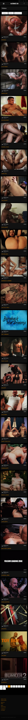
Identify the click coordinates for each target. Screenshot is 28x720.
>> (4, 688)
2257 (2, 705)
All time (11, 13)
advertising (3, 706)
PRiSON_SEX (4, 93)
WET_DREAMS (4, 334)
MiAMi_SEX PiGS (5, 602)
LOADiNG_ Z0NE (5, 575)
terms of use (3, 699)
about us (3, 702)
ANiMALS (3, 39)
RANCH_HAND (5, 495)
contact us (3, 708)
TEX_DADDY (4, 200)
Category (5, 13)
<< (1, 686)
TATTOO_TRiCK (5, 307)
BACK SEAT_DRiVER (6, 548)
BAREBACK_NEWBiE (6, 280)
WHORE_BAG (4, 254)
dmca (2, 703)
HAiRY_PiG (4, 173)
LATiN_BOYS (4, 521)
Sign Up (20, 0)
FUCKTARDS (4, 66)
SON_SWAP (4, 414)
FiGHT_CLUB (4, 361)
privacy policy (3, 700)
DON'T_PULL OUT (5, 441)
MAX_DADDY (4, 227)
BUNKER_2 (4, 682)
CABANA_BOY (4, 468)
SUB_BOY (3, 387)
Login (23, 0)
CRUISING (3, 628)
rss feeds (3, 710)
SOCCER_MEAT (5, 120)
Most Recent (18, 13)
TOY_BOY (3, 655)
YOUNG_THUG (5, 146)
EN (26, 0)
